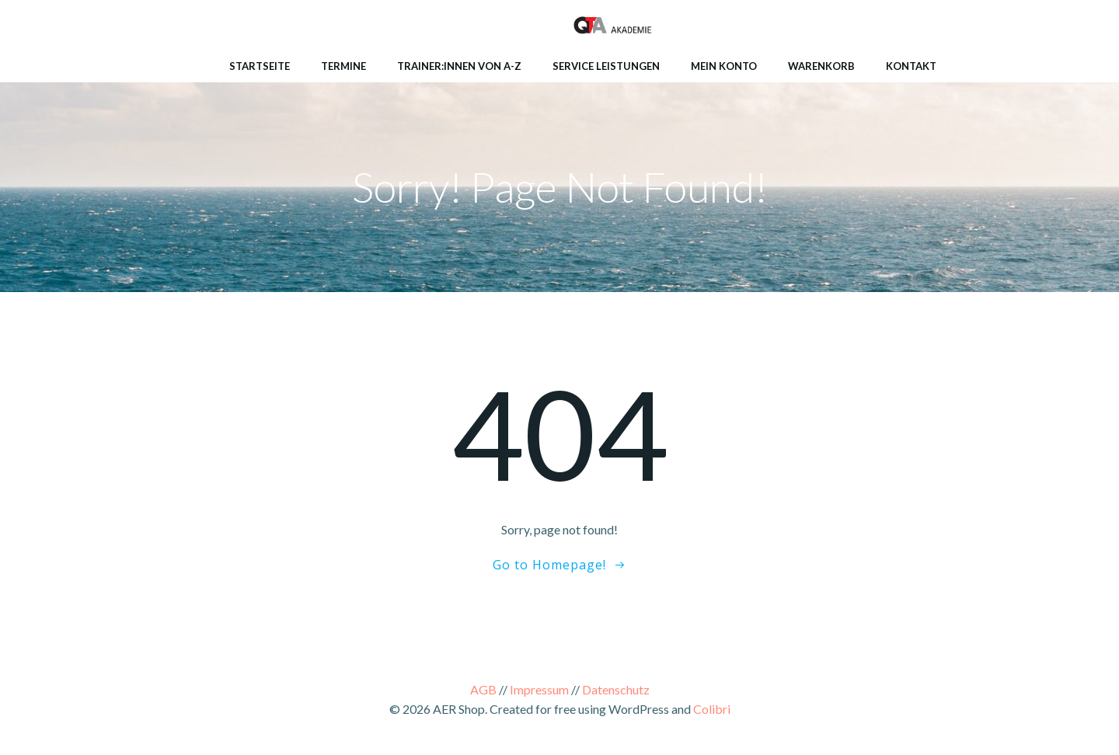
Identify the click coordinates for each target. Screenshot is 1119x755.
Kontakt (911, 66)
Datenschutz (616, 689)
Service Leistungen (606, 66)
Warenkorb (821, 66)
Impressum (539, 689)
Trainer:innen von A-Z (459, 66)
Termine (343, 66)
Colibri (711, 708)
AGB (483, 689)
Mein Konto (724, 66)
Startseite (259, 66)
